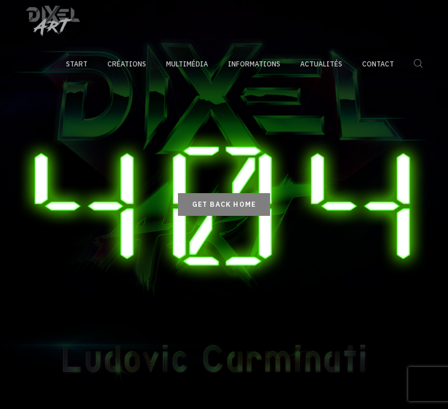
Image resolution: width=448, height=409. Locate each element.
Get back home (224, 204)
